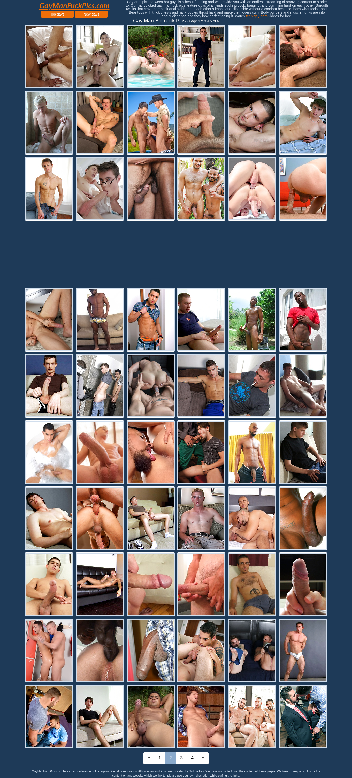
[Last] (203, 758)
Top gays (57, 14)
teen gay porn (257, 16)
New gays (91, 14)
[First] (148, 758)
